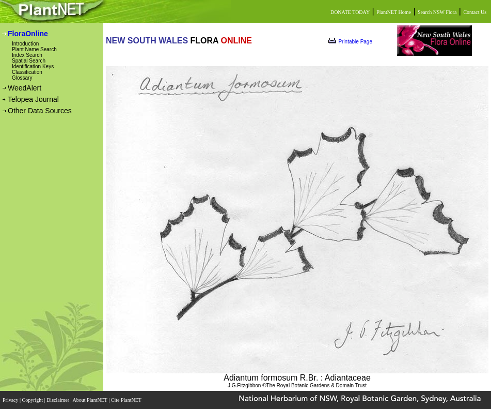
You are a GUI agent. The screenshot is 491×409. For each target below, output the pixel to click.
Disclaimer (58, 400)
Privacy (11, 400)
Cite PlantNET (126, 400)
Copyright (33, 400)
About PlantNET (90, 400)
